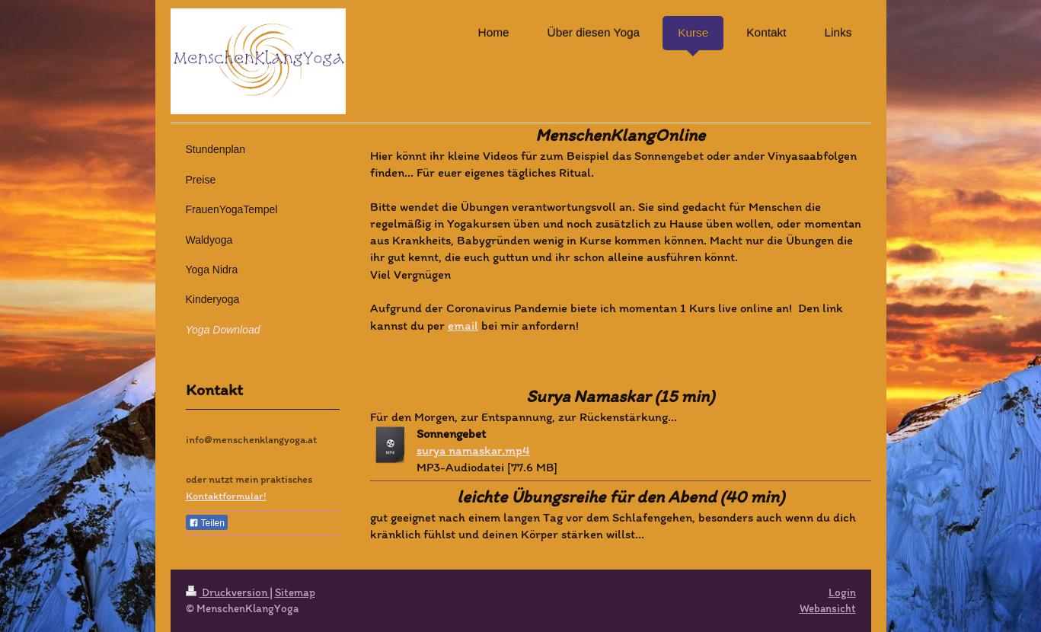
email (463, 325)
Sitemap (295, 592)
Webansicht (828, 608)
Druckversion (228, 592)
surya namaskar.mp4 (473, 450)
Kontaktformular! (226, 496)
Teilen (207, 523)
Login (842, 592)
